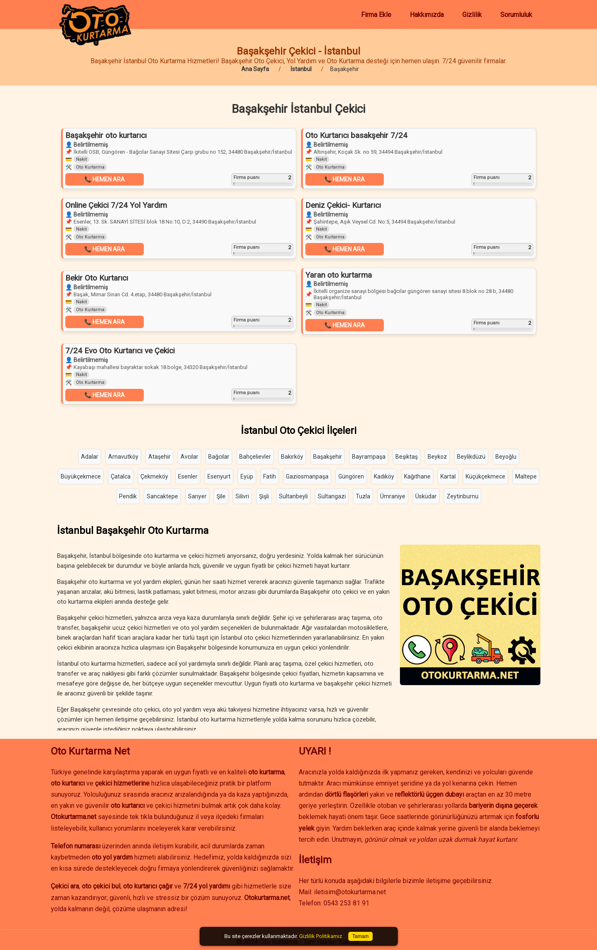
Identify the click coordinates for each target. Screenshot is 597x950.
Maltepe (526, 476)
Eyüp (246, 476)
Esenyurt (219, 476)
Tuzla (363, 496)
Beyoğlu (505, 456)
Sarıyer (197, 496)
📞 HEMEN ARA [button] (104, 179)
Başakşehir (327, 456)
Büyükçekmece (81, 476)
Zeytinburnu (462, 496)
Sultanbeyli (293, 496)
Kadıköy (384, 476)
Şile (221, 496)
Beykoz (437, 456)
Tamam (360, 936)
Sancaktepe (162, 496)
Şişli (264, 496)
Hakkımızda (427, 15)
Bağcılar (218, 456)
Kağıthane (417, 476)
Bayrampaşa (368, 456)
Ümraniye (392, 496)
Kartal (448, 476)
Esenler (187, 476)
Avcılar (189, 456)
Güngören (351, 476)
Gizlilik (472, 15)
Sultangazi (332, 496)
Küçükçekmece (485, 476)
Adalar (89, 456)
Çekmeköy (154, 476)
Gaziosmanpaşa (307, 476)
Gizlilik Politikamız (320, 936)
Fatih (269, 476)
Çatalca (121, 476)
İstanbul (301, 69)
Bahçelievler (255, 456)
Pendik (128, 496)
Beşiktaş (406, 456)
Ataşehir (159, 456)
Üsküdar (426, 496)
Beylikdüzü (471, 456)
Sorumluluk (516, 15)
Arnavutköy (123, 456)
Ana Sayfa (255, 69)
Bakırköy (292, 456)
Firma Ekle (376, 15)
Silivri (242, 496)
